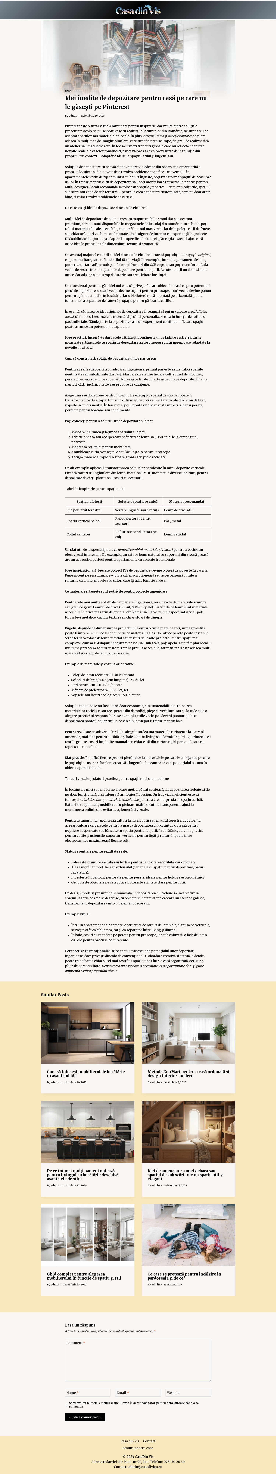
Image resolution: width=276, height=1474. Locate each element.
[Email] (138, 1393)
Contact (149, 1441)
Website (173, 1393)
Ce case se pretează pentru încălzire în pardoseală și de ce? (184, 1276)
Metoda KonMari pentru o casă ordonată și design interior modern (188, 1073)
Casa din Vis (130, 1441)
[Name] (88, 1393)
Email (123, 1393)
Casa (68, 90)
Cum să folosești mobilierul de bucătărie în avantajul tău (86, 1073)
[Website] (188, 1393)
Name (72, 1393)
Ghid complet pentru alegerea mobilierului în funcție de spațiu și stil (84, 1276)
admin (73, 115)
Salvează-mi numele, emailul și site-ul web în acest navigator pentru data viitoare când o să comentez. (134, 1404)
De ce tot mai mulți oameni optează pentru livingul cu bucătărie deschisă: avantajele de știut (83, 1175)
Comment (75, 1343)
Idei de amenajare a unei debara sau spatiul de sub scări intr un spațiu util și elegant (186, 1175)
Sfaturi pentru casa (138, 1448)
